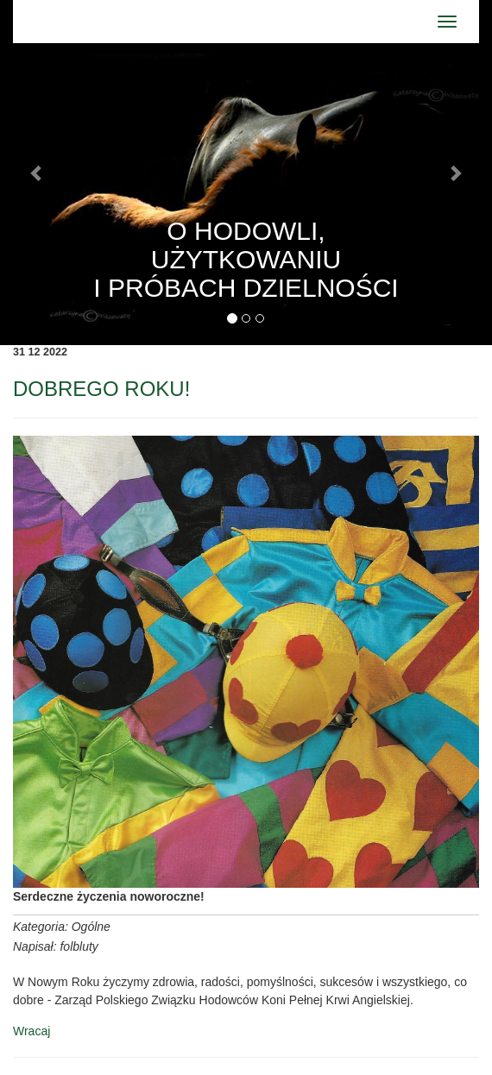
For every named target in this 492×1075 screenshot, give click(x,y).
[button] (37, 172)
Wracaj (31, 1031)
